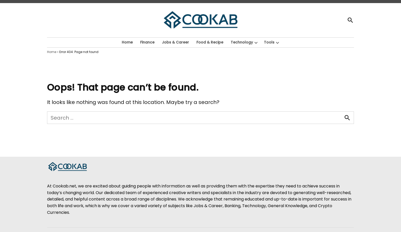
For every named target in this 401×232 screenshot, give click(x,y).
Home (127, 42)
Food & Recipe (209, 42)
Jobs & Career (175, 42)
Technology (242, 42)
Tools (269, 42)
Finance (147, 42)
